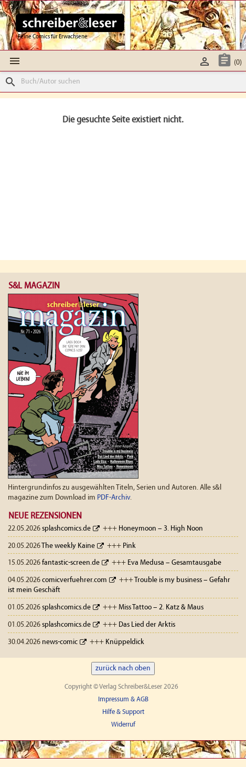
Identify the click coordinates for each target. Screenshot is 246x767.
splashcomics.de (66, 529)
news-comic (60, 642)
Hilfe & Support (123, 712)
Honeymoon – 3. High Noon (161, 529)
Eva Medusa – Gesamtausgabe (174, 563)
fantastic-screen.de (71, 563)
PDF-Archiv (113, 498)
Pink (129, 546)
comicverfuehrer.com (74, 580)
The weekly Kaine (68, 546)
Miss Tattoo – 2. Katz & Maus (161, 607)
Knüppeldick (124, 642)
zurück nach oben (123, 668)
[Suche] (123, 81)
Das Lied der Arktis (147, 625)
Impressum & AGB (123, 699)
